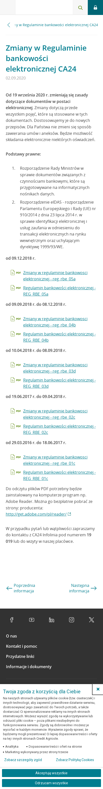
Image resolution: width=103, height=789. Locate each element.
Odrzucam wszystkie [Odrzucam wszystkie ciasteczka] (51, 783)
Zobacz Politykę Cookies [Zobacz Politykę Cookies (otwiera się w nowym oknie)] (75, 760)
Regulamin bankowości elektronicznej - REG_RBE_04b (59, 337)
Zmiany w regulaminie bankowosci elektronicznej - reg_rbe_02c (55, 414)
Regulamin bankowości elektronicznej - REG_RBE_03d (59, 383)
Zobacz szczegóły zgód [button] (23, 760)
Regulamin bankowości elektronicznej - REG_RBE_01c (59, 475)
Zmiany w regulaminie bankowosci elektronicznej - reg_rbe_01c (55, 460)
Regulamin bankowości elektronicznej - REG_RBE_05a (59, 291)
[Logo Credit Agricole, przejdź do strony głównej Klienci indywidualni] (34, 8)
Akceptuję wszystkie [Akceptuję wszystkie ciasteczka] (51, 773)
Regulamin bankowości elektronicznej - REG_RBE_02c (59, 429)
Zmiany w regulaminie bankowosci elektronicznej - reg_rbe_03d (55, 368)
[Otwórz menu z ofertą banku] (7, 7)
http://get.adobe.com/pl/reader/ (36, 514)
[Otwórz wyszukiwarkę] (80, 7)
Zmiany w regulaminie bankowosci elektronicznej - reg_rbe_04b (55, 322)
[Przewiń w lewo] (8, 24)
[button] (98, 689)
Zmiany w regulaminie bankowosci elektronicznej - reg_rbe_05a (55, 276)
